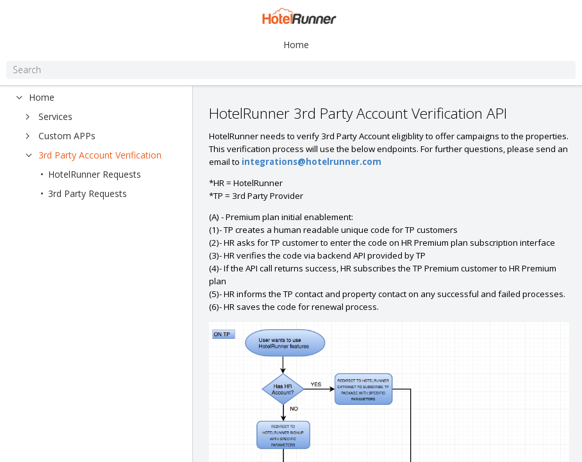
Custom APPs (67, 136)
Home (296, 44)
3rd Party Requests (87, 193)
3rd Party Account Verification (100, 155)
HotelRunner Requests (94, 174)
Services (55, 116)
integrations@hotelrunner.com (311, 161)
